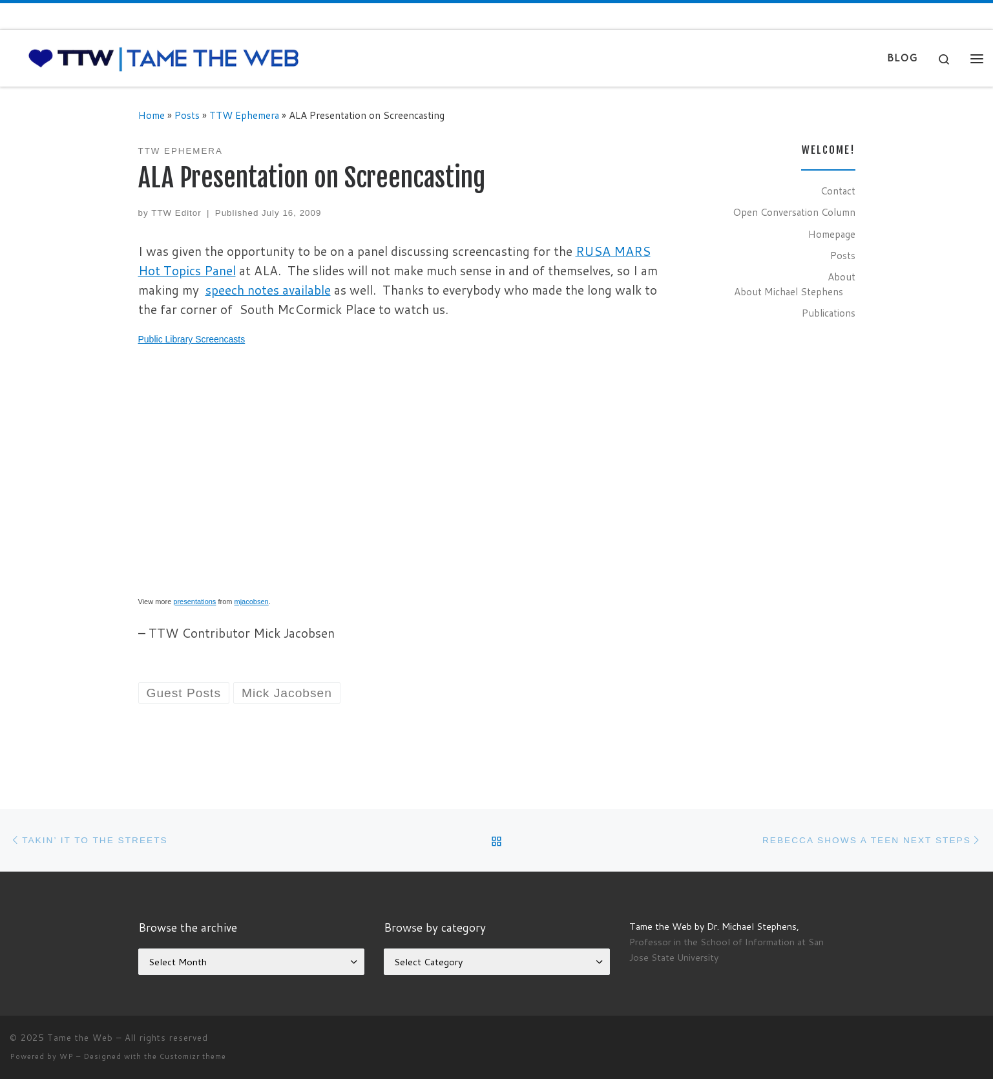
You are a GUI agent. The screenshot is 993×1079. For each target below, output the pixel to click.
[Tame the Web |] (164, 57)
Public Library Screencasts (192, 339)
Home (151, 115)
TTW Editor (176, 213)
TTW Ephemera (244, 115)
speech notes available (268, 290)
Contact (838, 190)
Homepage (831, 234)
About (841, 276)
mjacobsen (252, 601)
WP (66, 1056)
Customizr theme (193, 1056)
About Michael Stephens (788, 291)
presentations (194, 601)
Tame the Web (80, 1037)
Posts (187, 115)
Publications (828, 313)
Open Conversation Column (794, 212)
